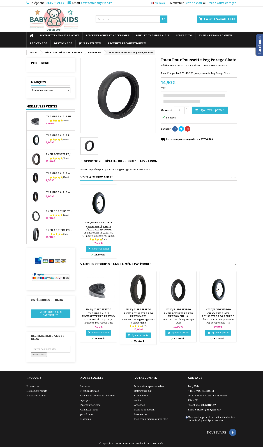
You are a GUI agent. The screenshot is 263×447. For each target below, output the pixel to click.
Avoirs (137, 400)
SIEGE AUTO (184, 35)
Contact (195, 377)
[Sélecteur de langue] (160, 3)
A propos (85, 400)
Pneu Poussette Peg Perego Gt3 (138, 315)
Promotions (32, 386)
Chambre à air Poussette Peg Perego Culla (98, 316)
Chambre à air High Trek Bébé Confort (59, 116)
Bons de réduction (144, 409)
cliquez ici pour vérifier (210, 420)
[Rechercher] (131, 19)
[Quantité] (179, 110)
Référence (167, 65)
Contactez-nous (89, 409)
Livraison (85, 386)
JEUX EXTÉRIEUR (90, 43)
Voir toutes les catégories (51, 314)
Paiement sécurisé (90, 405)
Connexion (194, 3)
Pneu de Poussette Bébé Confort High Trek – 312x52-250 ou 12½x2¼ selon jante (59, 211)
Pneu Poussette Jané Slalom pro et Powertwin (59, 154)
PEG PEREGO (40, 63)
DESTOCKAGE (63, 43)
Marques (38, 82)
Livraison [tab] (148, 161)
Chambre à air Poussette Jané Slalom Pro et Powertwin (59, 135)
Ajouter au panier (209, 110)
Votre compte (145, 377)
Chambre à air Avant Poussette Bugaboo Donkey (59, 192)
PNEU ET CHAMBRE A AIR (152, 35)
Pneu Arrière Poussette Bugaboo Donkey (59, 230)
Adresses (139, 405)
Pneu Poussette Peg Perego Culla (178, 315)
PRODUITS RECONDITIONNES (127, 43)
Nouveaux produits (36, 391)
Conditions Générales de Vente (97, 395)
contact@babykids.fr (96, 3)
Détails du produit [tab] (120, 161)
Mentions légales (89, 391)
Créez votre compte (221, 3)
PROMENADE (38, 43)
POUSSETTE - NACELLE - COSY (59, 35)
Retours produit (142, 391)
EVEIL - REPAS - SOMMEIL (215, 35)
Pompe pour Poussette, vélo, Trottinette (98, 225)
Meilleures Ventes (41, 106)
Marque (209, 65)
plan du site (86, 414)
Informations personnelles (149, 386)
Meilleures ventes (36, 395)
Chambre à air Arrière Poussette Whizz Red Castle (59, 173)
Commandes (141, 395)
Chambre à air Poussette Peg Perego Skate (218, 316)
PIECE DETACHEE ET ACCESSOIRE (107, 35)
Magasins (85, 419)
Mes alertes (140, 414)
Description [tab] (90, 161)
